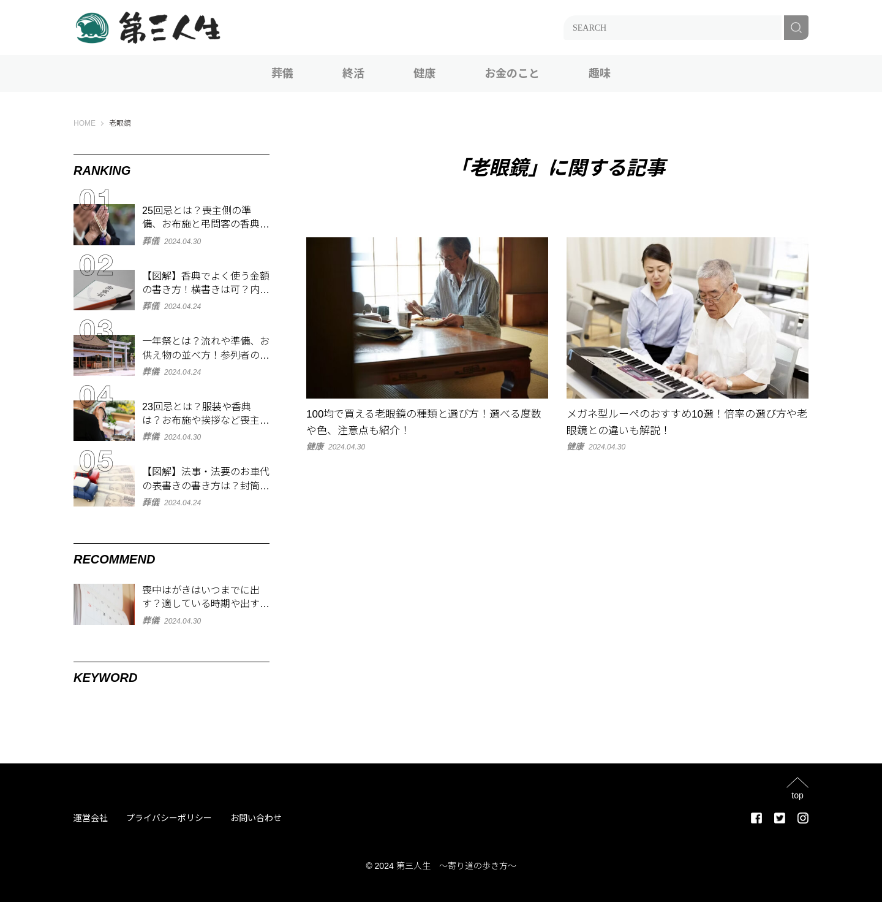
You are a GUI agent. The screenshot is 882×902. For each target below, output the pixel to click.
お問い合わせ (256, 818)
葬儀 (282, 73)
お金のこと (512, 73)
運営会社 (91, 818)
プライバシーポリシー (169, 818)
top (797, 795)
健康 (424, 73)
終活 (353, 73)
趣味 (600, 73)
